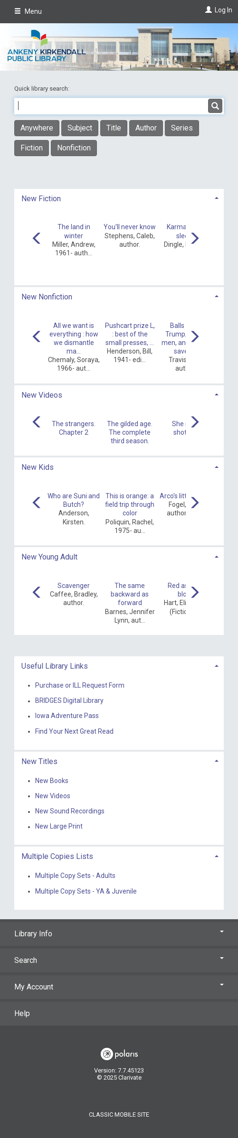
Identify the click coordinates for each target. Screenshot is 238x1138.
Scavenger (73, 585)
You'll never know (130, 227)
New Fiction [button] (41, 198)
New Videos (52, 796)
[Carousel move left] (37, 239)
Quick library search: (42, 88)
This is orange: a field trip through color (129, 504)
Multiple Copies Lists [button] (57, 856)
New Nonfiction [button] (46, 296)
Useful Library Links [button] (54, 666)
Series (182, 127)
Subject (79, 127)
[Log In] (207, 10)
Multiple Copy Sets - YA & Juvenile (86, 891)
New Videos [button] (41, 395)
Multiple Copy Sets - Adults (75, 876)
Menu (28, 11)
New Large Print (59, 826)
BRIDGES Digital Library (69, 701)
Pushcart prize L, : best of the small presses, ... (130, 334)
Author (146, 127)
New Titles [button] (39, 761)
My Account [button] (119, 986)
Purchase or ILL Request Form (79, 685)
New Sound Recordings (70, 811)
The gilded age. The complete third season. (129, 432)
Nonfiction (74, 147)
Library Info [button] (119, 933)
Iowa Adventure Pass (67, 716)
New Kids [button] (37, 467)
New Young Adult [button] (49, 556)
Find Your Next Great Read (74, 731)
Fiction (31, 147)
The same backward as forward (130, 594)
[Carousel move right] (194, 239)
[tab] (119, 197)
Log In (223, 10)
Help (22, 1013)
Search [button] (119, 960)
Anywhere (36, 127)
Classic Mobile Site (119, 1114)
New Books (51, 780)
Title (113, 127)
